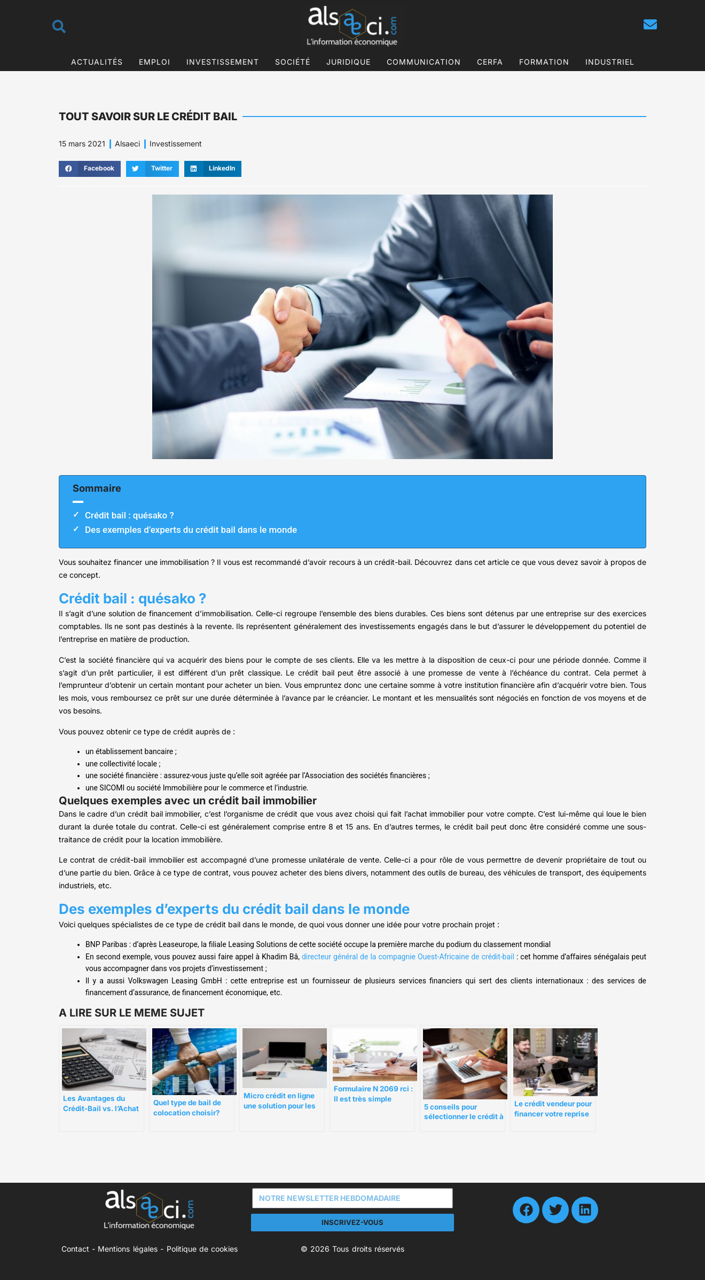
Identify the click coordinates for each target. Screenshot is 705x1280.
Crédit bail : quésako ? (129, 515)
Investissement (222, 61)
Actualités (97, 61)
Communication (424, 61)
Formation (544, 61)
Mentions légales (127, 1248)
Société (292, 61)
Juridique (348, 61)
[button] (90, 169)
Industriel (609, 61)
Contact (75, 1248)
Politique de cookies (202, 1248)
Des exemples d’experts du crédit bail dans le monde (191, 529)
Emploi (154, 61)
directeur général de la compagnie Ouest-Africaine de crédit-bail (408, 956)
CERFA (490, 61)
